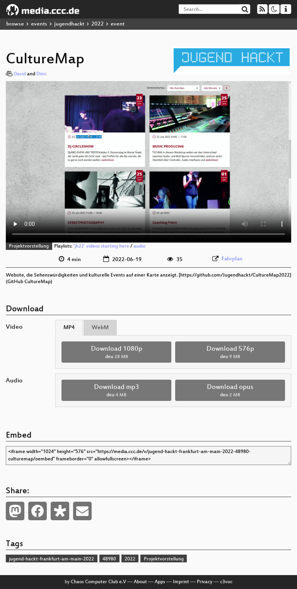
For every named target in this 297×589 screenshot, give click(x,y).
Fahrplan (232, 259)
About (140, 582)
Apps (160, 582)
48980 (109, 559)
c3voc (226, 582)
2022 (97, 24)
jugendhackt (69, 24)
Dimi (41, 74)
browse (15, 24)
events (39, 24)
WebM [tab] (100, 327)
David (20, 74)
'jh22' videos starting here (101, 246)
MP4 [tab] (69, 327)
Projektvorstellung (29, 246)
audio (139, 246)
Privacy (204, 582)
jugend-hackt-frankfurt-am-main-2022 (51, 559)
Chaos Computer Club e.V (98, 582)
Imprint (181, 582)
